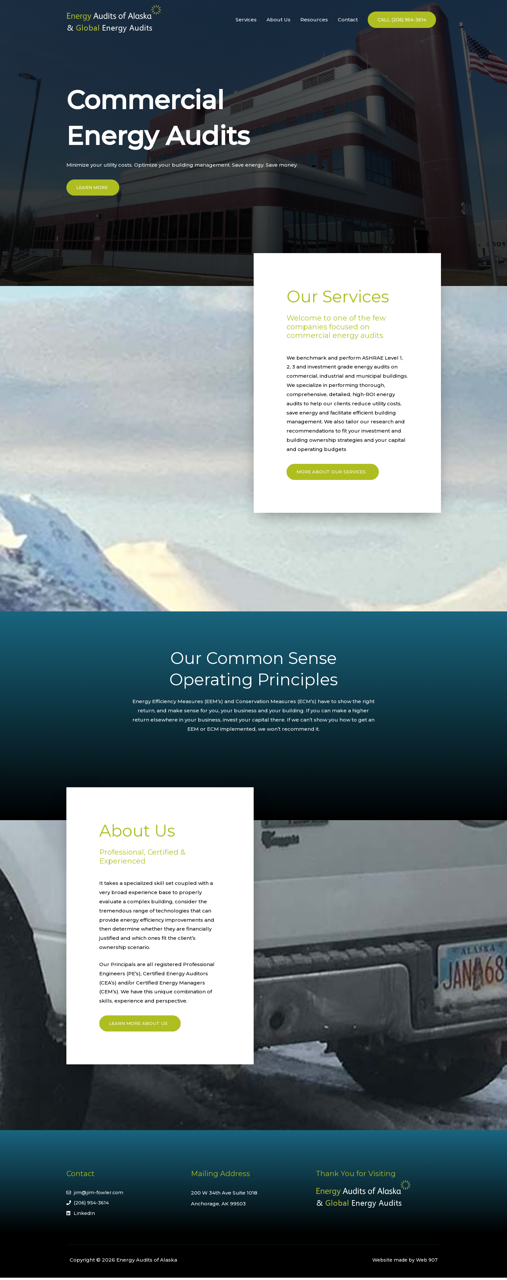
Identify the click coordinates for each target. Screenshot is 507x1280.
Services (246, 19)
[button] (402, 20)
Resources (314, 19)
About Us (278, 19)
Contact (348, 19)
